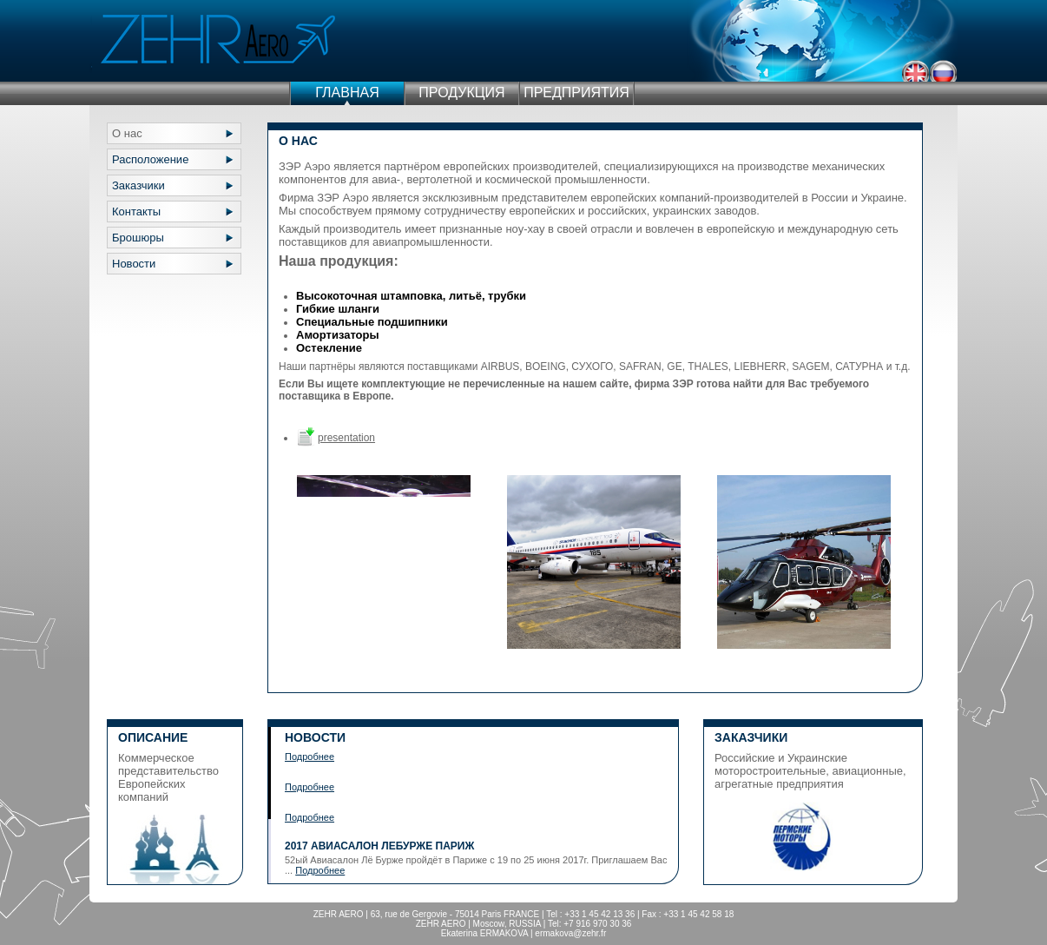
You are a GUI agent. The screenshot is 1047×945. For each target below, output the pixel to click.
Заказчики (138, 185)
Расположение (150, 159)
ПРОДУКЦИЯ (461, 92)
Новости (133, 263)
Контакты (136, 211)
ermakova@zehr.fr (570, 933)
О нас (127, 133)
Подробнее (309, 756)
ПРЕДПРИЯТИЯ (576, 92)
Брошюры (138, 237)
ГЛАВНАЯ (347, 92)
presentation (346, 438)
